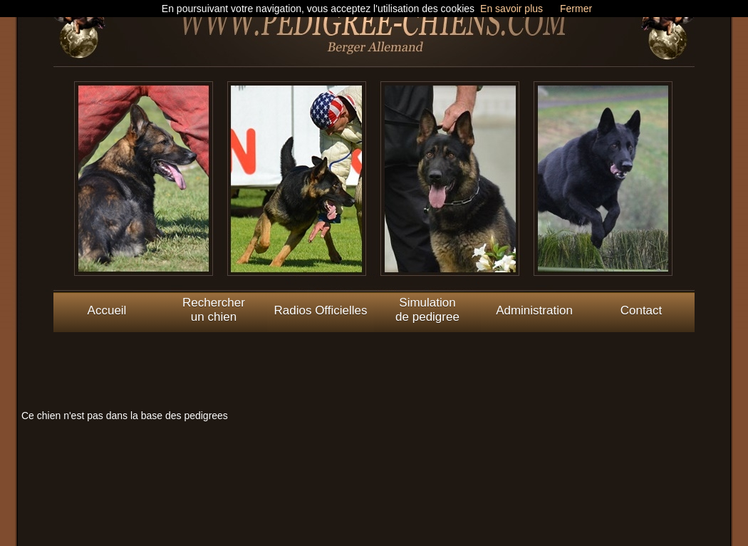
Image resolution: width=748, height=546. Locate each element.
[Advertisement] (374, 364)
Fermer (576, 8)
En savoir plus (511, 8)
